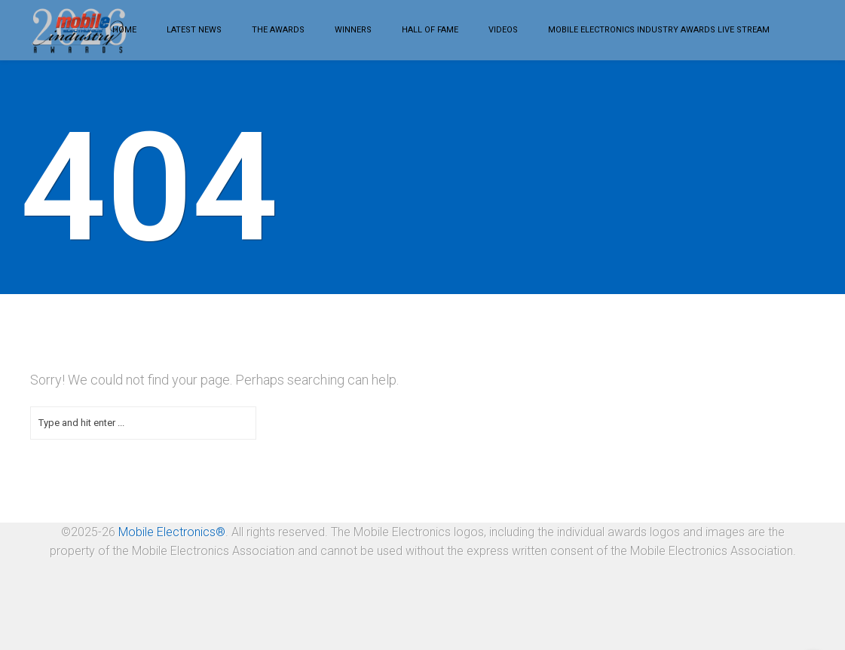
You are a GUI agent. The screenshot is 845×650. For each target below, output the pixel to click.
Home (124, 30)
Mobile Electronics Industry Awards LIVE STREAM (659, 30)
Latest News (194, 30)
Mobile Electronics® (171, 532)
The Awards (278, 30)
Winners (353, 30)
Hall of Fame (430, 30)
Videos (503, 30)
